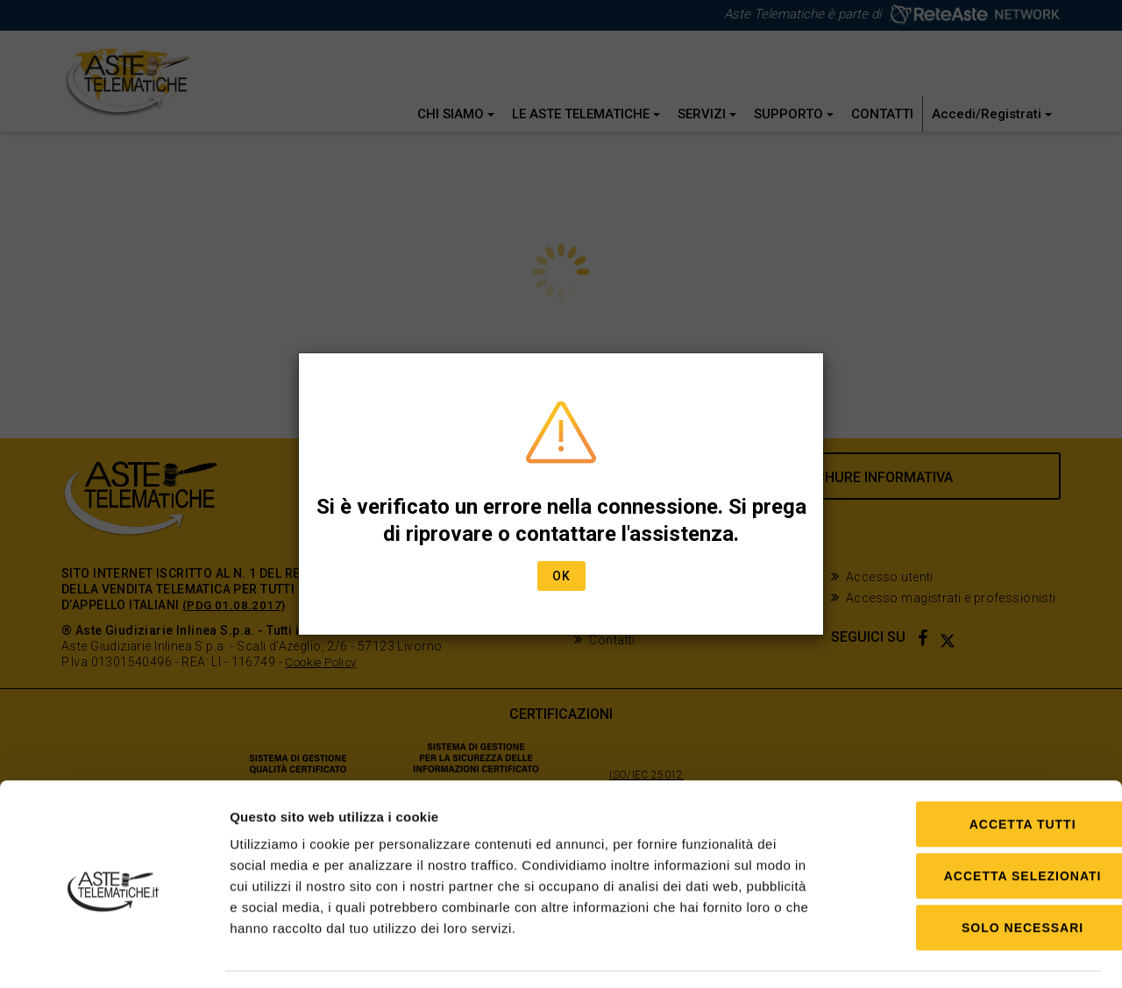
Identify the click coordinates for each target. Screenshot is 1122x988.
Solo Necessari (975, 876)
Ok (561, 576)
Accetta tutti (975, 772)
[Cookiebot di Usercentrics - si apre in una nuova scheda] (113, 954)
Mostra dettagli (905, 953)
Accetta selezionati (976, 824)
